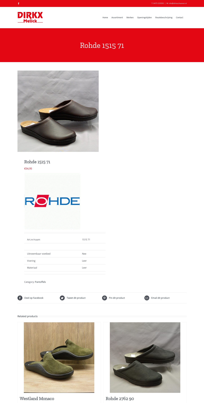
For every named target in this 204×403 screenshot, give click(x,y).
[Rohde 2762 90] (145, 357)
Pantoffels (40, 281)
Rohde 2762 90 (120, 398)
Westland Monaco (37, 398)
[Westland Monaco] (59, 357)
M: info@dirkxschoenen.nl (176, 3)
